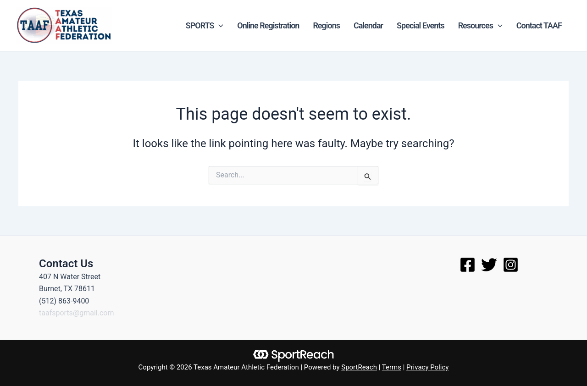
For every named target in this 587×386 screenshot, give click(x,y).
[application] (218, 26)
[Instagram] (511, 265)
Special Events (420, 25)
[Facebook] (468, 265)
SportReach (359, 367)
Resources (480, 26)
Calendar (368, 25)
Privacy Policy (427, 367)
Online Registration (268, 25)
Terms (391, 367)
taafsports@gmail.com (76, 313)
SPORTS (205, 26)
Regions (326, 25)
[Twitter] (489, 265)
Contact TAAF (539, 25)
